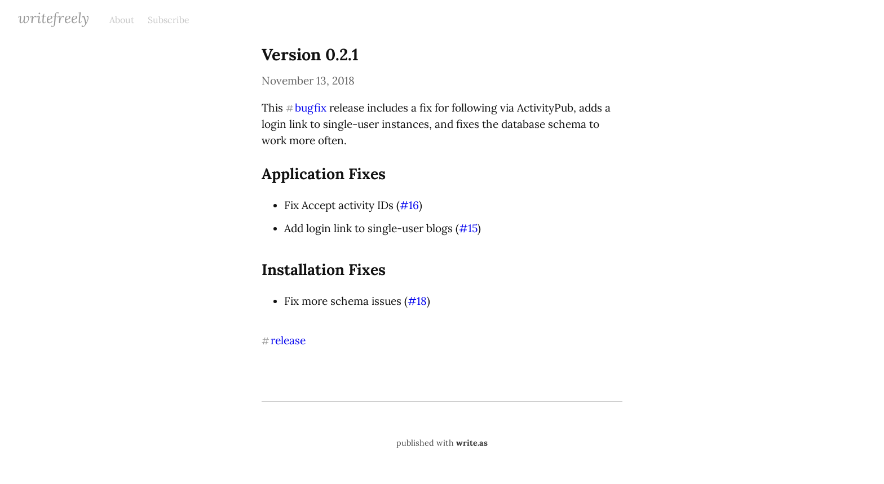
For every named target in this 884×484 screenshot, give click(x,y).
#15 (468, 228)
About (121, 19)
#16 (409, 205)
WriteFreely (53, 17)
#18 (417, 301)
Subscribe (168, 19)
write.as (472, 443)
